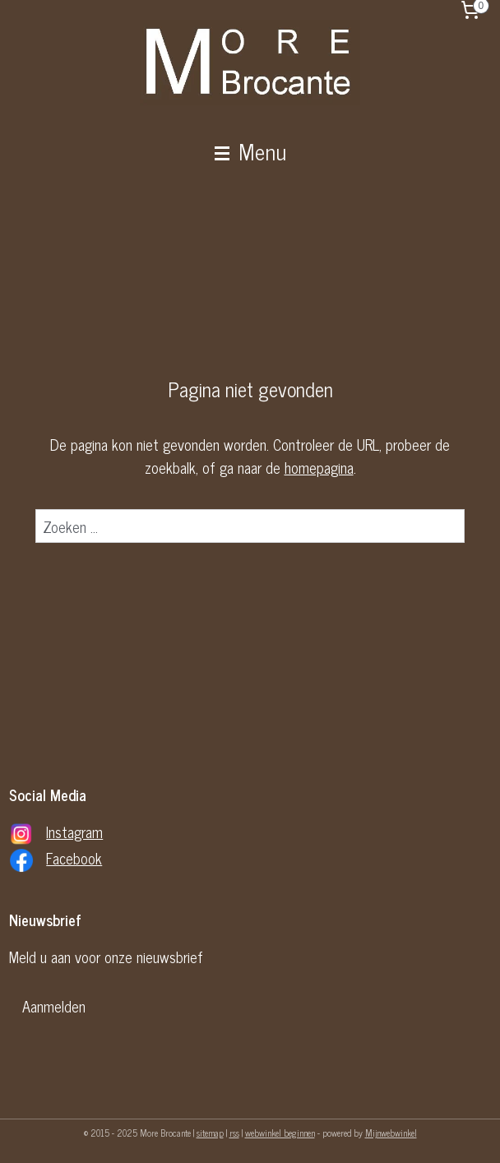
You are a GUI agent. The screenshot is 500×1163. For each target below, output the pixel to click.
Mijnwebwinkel (391, 1132)
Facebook (74, 858)
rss (234, 1132)
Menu (250, 150)
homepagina (319, 468)
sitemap (210, 1132)
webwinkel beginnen (280, 1132)
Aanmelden (54, 1006)
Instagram (74, 831)
